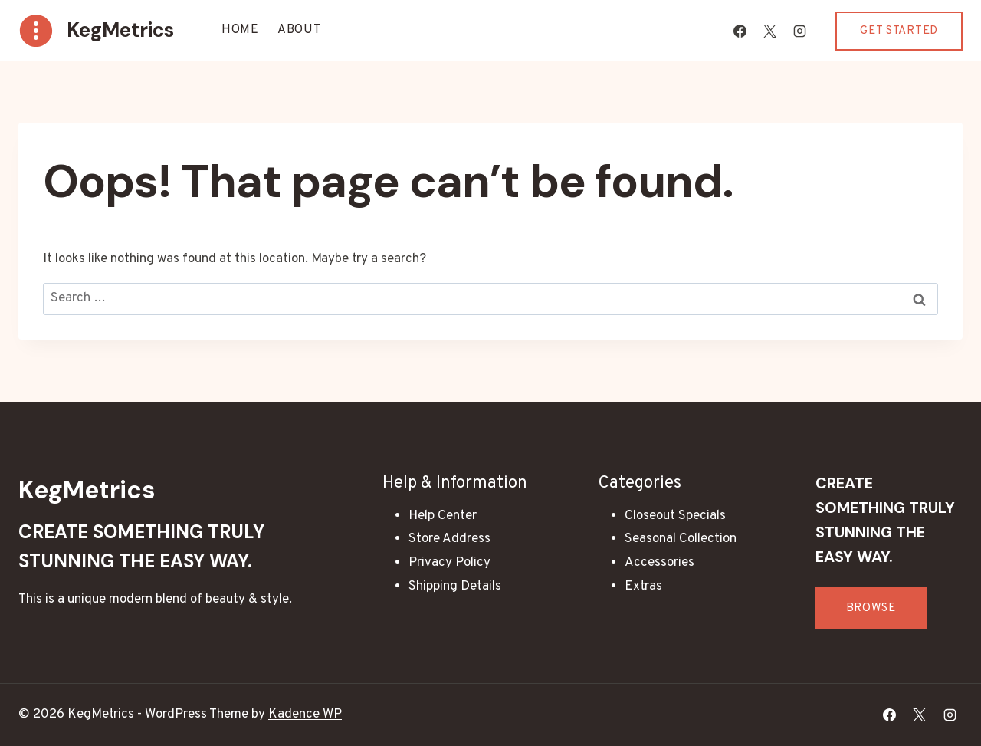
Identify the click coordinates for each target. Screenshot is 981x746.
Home (240, 30)
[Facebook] (740, 31)
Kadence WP (305, 714)
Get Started (899, 31)
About (299, 30)
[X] (769, 31)
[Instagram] (799, 31)
